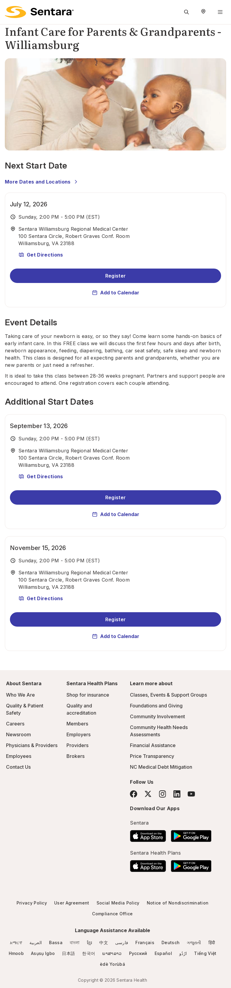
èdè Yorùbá (112, 964)
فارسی (121, 942)
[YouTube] (191, 794)
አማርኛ (16, 942)
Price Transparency (152, 756)
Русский (138, 953)
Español (163, 953)
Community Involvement (157, 716)
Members (77, 724)
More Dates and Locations (42, 181)
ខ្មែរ (89, 942)
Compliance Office (112, 913)
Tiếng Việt (205, 953)
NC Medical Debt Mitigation (161, 767)
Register (115, 276)
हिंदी (211, 942)
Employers (78, 734)
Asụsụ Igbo (43, 953)
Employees (18, 756)
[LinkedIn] (176, 793)
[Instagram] (162, 793)
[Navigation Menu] (220, 12)
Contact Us (18, 767)
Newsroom (18, 734)
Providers (77, 745)
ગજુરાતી (194, 942)
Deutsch (171, 942)
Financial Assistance (153, 745)
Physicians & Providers (31, 745)
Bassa (56, 942)
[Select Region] (203, 12)
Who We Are (20, 695)
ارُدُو (183, 953)
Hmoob (16, 953)
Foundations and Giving (156, 706)
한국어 (88, 953)
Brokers (75, 756)
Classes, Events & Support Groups (168, 695)
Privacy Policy (32, 902)
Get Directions (40, 254)
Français (144, 942)
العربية (35, 942)
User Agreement (71, 902)
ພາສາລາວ (112, 953)
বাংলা (75, 942)
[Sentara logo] (39, 12)
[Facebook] (133, 794)
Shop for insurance (87, 695)
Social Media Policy (118, 902)
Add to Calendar (115, 292)
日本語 (68, 953)
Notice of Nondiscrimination (178, 902)
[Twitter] (148, 794)
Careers (15, 724)
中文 (103, 942)
